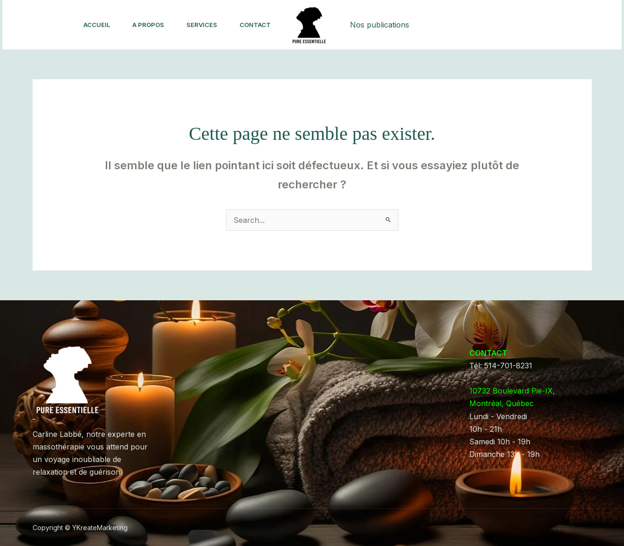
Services (201, 24)
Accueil (96, 24)
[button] (564, 24)
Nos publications (379, 24)
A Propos (148, 24)
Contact (255, 24)
